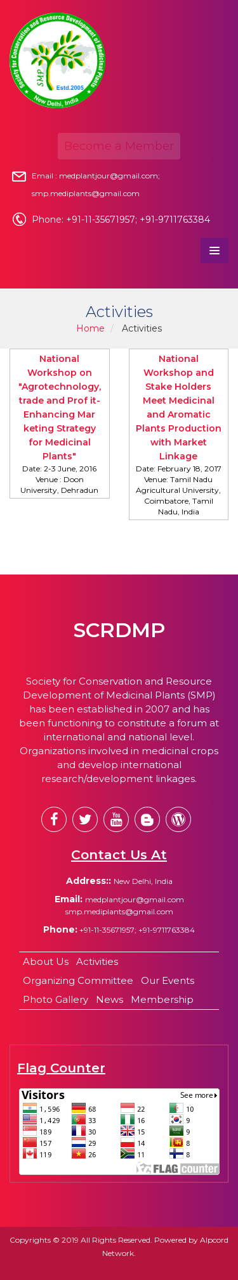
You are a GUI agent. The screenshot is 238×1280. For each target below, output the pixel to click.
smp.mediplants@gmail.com (119, 911)
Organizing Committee (78, 980)
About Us (46, 961)
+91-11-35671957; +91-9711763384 (136, 930)
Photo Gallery (55, 999)
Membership (162, 999)
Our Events (167, 980)
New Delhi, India (143, 881)
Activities (97, 961)
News (109, 999)
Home (90, 328)
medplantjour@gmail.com (134, 899)
